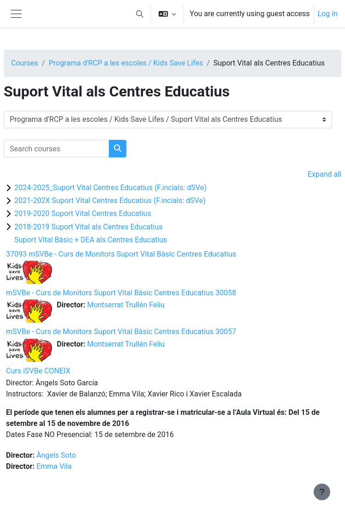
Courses (24, 63)
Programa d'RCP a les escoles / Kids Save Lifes (125, 63)
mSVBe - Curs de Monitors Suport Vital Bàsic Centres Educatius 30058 (121, 292)
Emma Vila (54, 466)
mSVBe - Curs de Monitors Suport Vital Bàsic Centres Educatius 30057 (121, 331)
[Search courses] (56, 148)
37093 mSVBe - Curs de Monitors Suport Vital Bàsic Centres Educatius (121, 254)
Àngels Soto (56, 455)
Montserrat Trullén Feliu (126, 304)
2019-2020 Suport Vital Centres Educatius (82, 213)
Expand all (324, 174)
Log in (328, 13)
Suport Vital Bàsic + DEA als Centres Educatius (90, 239)
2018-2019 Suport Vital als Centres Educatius (88, 226)
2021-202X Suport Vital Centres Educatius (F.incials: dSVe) (110, 200)
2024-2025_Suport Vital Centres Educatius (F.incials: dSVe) (110, 187)
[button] (140, 14)
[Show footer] (322, 492)
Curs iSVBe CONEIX (38, 370)
